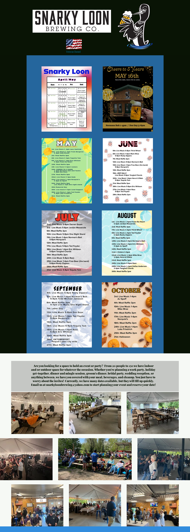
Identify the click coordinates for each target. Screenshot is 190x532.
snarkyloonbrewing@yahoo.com (67, 385)
